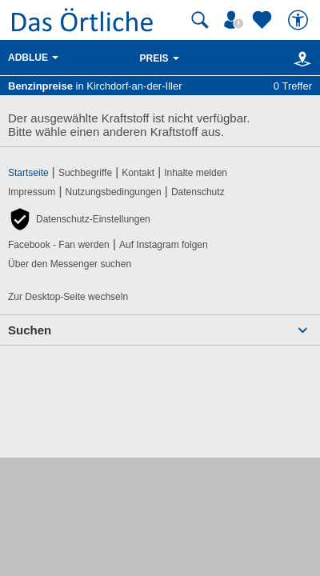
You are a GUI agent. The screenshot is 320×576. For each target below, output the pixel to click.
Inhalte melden (195, 172)
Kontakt (138, 172)
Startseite (28, 172)
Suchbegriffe (85, 172)
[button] (79, 219)
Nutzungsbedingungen (114, 192)
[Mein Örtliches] (236, 20)
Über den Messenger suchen (69, 264)
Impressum (31, 192)
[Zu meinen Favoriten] (264, 20)
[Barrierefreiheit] (300, 20)
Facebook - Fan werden (59, 244)
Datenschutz (198, 192)
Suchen (29, 330)
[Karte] (299, 58)
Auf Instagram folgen (163, 244)
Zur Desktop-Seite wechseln (68, 296)
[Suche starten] (200, 20)
